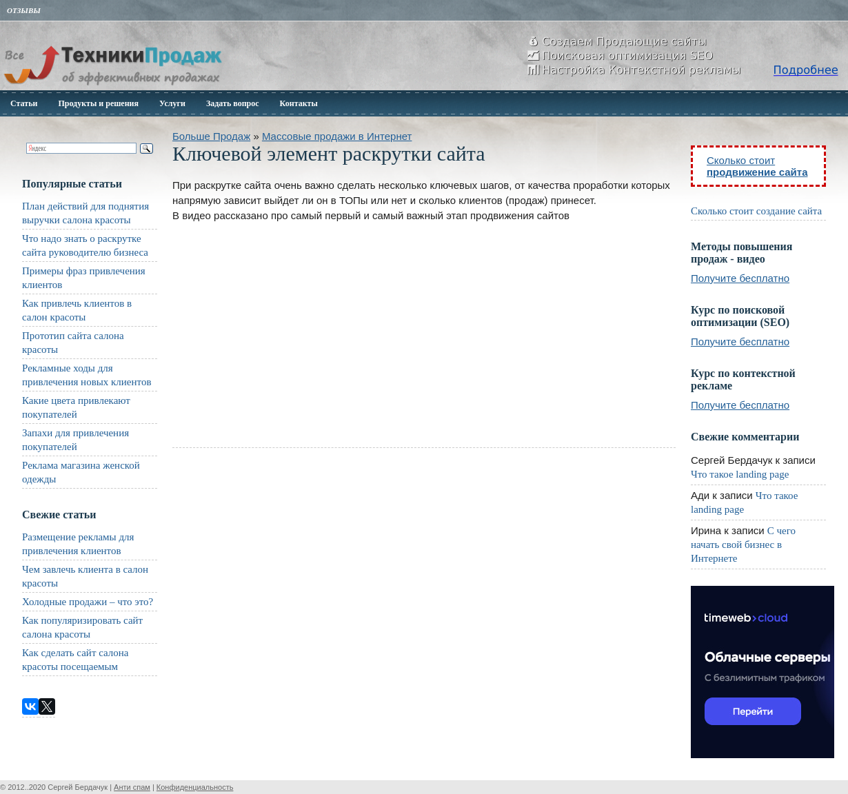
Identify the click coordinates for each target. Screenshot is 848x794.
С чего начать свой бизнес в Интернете (743, 544)
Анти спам (132, 787)
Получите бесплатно (740, 278)
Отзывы (24, 10)
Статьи (23, 103)
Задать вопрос (232, 103)
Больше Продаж (211, 136)
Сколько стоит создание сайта (756, 210)
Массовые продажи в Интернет (337, 136)
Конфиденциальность (195, 787)
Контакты (299, 103)
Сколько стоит (757, 166)
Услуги (172, 103)
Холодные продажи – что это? (87, 601)
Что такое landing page (740, 474)
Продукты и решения (98, 103)
